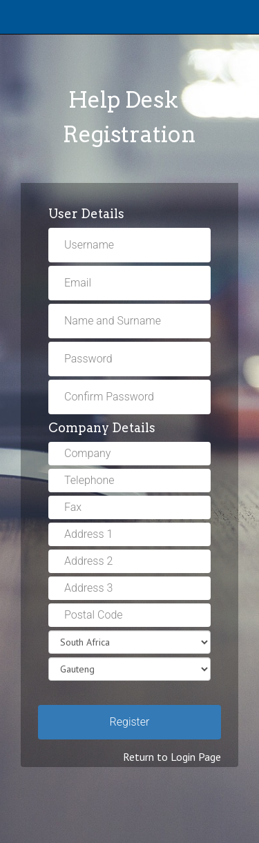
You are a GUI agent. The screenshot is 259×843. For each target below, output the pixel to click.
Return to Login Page (172, 757)
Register (130, 721)
